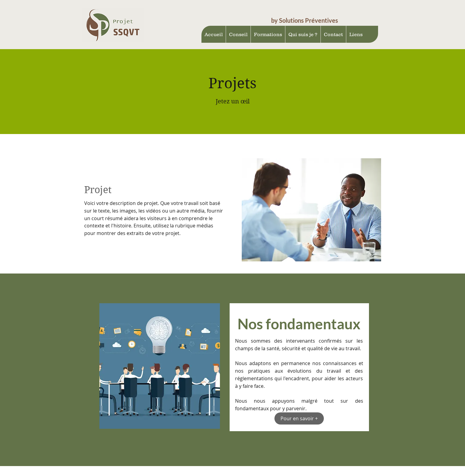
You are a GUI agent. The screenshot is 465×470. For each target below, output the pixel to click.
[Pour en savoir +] (299, 418)
